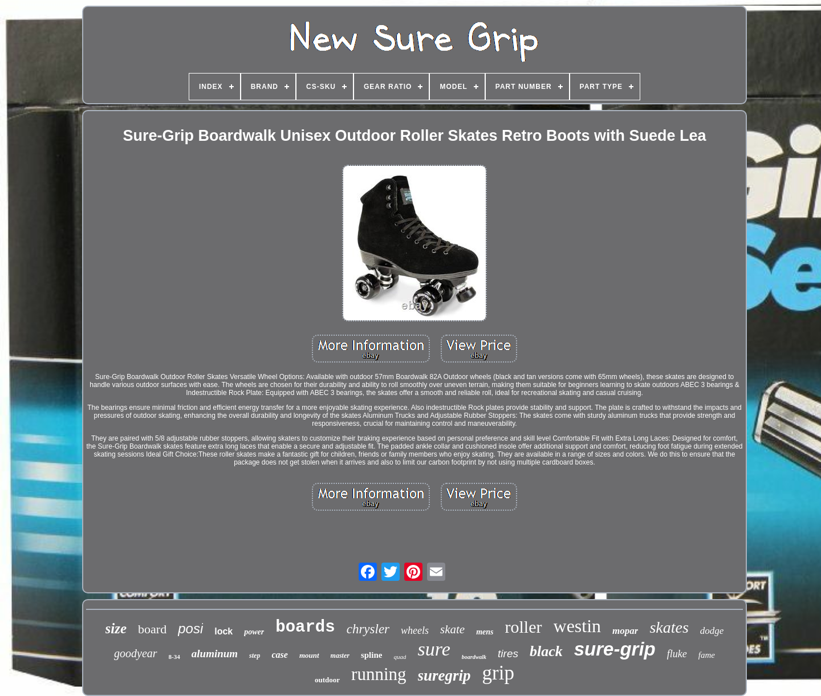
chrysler (368, 629)
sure (433, 649)
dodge (712, 630)
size (116, 628)
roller (523, 626)
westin (577, 626)
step (254, 656)
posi (190, 628)
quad (399, 656)
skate (452, 629)
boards (305, 627)
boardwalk (474, 657)
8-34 (174, 656)
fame (706, 655)
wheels (415, 630)
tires (508, 654)
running (378, 674)
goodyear (135, 653)
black (546, 651)
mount (309, 655)
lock (223, 631)
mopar (625, 630)
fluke (677, 654)
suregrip (444, 675)
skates (668, 627)
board (152, 629)
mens (484, 632)
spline (372, 655)
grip (498, 673)
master (340, 656)
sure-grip (615, 649)
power (254, 632)
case (279, 655)
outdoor (327, 679)
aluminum (215, 654)
